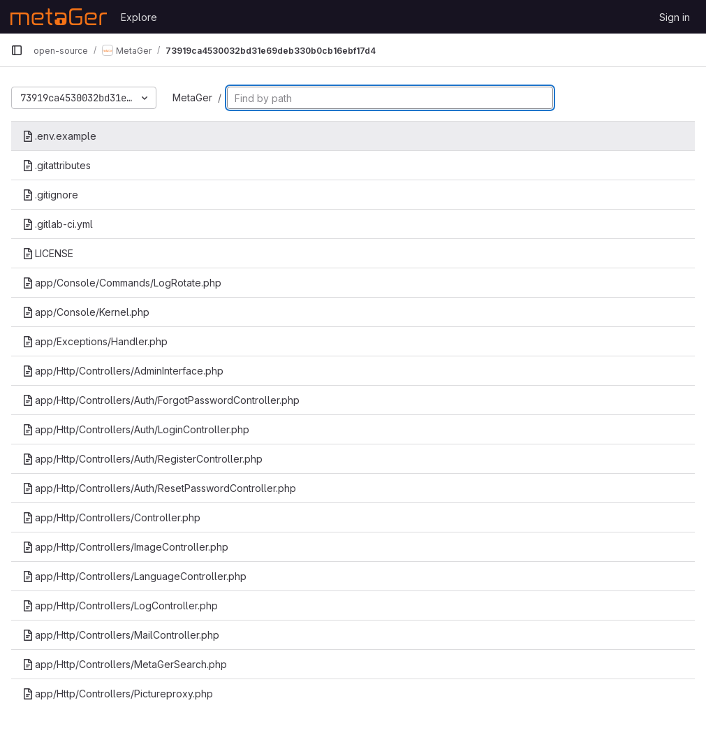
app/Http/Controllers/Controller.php (111, 517)
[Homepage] (59, 17)
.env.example (59, 136)
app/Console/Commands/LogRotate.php (121, 283)
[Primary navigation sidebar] (17, 50)
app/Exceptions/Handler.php (95, 341)
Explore (139, 17)
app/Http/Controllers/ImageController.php (125, 547)
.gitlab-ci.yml (57, 224)
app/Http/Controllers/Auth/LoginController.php (135, 429)
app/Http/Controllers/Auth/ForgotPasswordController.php (161, 400)
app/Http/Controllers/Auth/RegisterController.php (142, 459)
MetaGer (192, 97)
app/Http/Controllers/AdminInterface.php (122, 371)
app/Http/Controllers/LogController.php (120, 605)
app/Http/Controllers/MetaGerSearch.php (124, 664)
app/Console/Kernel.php (85, 312)
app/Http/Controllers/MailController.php (120, 635)
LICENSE (47, 253)
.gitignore (50, 195)
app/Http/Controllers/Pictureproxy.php (117, 693)
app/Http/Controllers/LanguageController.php (134, 576)
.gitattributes (56, 165)
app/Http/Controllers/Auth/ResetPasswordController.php (159, 488)
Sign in (674, 17)
